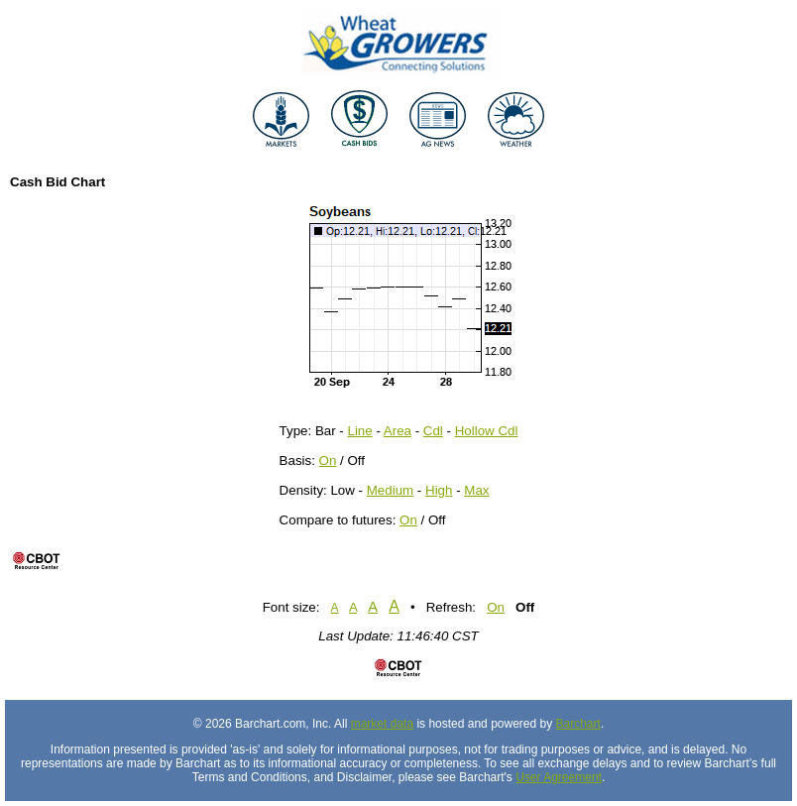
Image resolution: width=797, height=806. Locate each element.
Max (476, 490)
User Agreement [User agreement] (558, 777)
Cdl (433, 430)
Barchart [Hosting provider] (578, 724)
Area (397, 430)
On (328, 460)
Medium (390, 490)
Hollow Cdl (486, 430)
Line (360, 430)
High (438, 490)
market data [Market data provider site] (382, 724)
